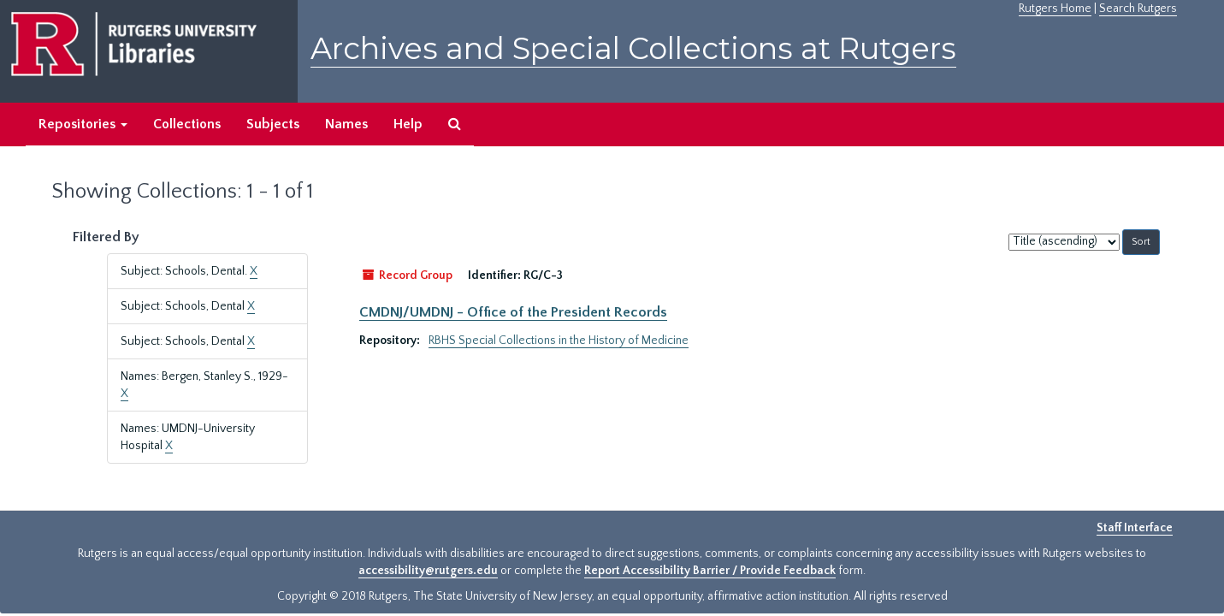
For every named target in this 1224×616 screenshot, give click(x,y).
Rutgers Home (1055, 8)
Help (408, 124)
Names (346, 124)
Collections (187, 124)
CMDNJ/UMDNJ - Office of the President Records (513, 312)
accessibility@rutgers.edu (428, 571)
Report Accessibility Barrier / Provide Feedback (710, 571)
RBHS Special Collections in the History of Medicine (559, 340)
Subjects (272, 124)
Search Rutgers (1138, 8)
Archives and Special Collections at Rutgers (633, 48)
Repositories (82, 124)
